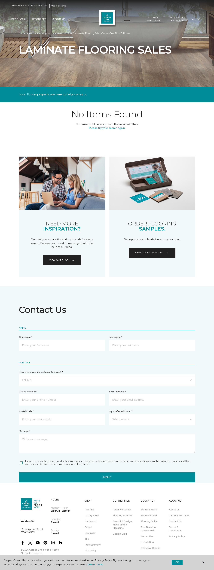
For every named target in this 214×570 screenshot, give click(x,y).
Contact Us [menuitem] (175, 521)
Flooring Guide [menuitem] (149, 521)
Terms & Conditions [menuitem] (175, 529)
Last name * (115, 337)
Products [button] (18, 19)
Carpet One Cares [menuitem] (179, 515)
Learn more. (95, 564)
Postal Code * (26, 411)
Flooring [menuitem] (89, 509)
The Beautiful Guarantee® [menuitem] (148, 529)
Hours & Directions (153, 19)
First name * (25, 337)
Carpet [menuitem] (88, 527)
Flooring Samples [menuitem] (123, 515)
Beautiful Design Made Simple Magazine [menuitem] (122, 524)
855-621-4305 (58, 5)
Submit (107, 477)
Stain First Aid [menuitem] (149, 515)
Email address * (117, 392)
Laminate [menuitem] (90, 533)
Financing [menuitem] (90, 550)
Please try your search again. (107, 128)
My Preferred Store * (120, 411)
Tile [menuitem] (87, 538)
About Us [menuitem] (174, 509)
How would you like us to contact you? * (41, 372)
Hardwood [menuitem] (90, 521)
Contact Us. (80, 94)
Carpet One (25, 33)
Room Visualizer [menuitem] (122, 509)
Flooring (42, 33)
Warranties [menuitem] (147, 536)
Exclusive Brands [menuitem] (150, 548)
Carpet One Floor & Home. (44, 549)
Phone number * (28, 392)
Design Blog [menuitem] (120, 533)
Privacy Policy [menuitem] (177, 536)
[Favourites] (199, 19)
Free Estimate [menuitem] (93, 544)
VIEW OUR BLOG (62, 260)
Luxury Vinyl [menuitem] (92, 515)
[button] (193, 19)
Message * (24, 431)
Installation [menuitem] (147, 542)
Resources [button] (38, 19)
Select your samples (152, 252)
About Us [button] (59, 19)
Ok (177, 562)
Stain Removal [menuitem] (149, 509)
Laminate (57, 33)
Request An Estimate (177, 19)
